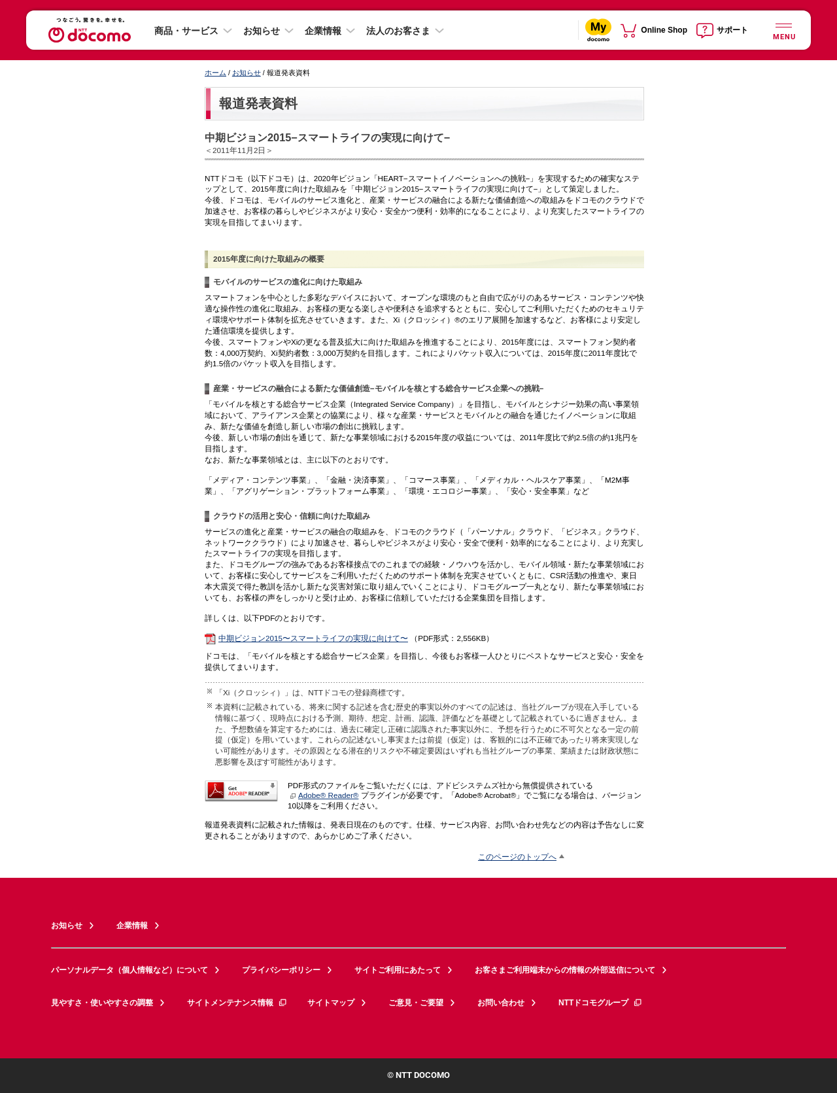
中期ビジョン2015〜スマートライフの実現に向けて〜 (313, 638)
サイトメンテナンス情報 (237, 1003)
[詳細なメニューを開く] (783, 30)
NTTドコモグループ (600, 1003)
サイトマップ (330, 1002)
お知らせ (261, 31)
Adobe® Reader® (324, 795)
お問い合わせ (500, 1002)
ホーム (215, 73)
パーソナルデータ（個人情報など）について (129, 970)
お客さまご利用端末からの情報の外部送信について (565, 970)
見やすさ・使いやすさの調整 (102, 1002)
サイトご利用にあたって (397, 970)
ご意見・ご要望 (415, 1002)
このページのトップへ (517, 856)
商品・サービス (186, 31)
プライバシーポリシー (281, 970)
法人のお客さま (398, 31)
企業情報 (323, 31)
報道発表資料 (258, 103)
